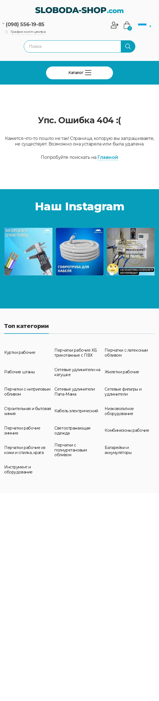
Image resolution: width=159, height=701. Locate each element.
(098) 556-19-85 (25, 24)
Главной (107, 157)
